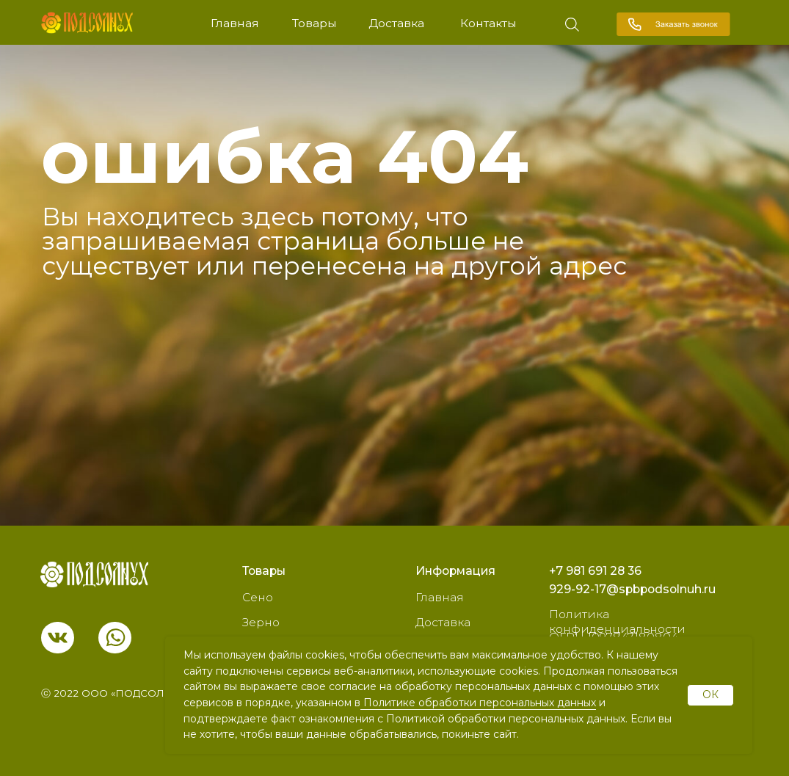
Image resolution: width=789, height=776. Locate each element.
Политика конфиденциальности (617, 621)
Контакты (488, 23)
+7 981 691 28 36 (595, 571)
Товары (314, 23)
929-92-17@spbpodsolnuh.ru (632, 589)
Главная (235, 23)
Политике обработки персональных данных (478, 702)
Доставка (396, 23)
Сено (257, 597)
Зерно (261, 622)
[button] (673, 24)
